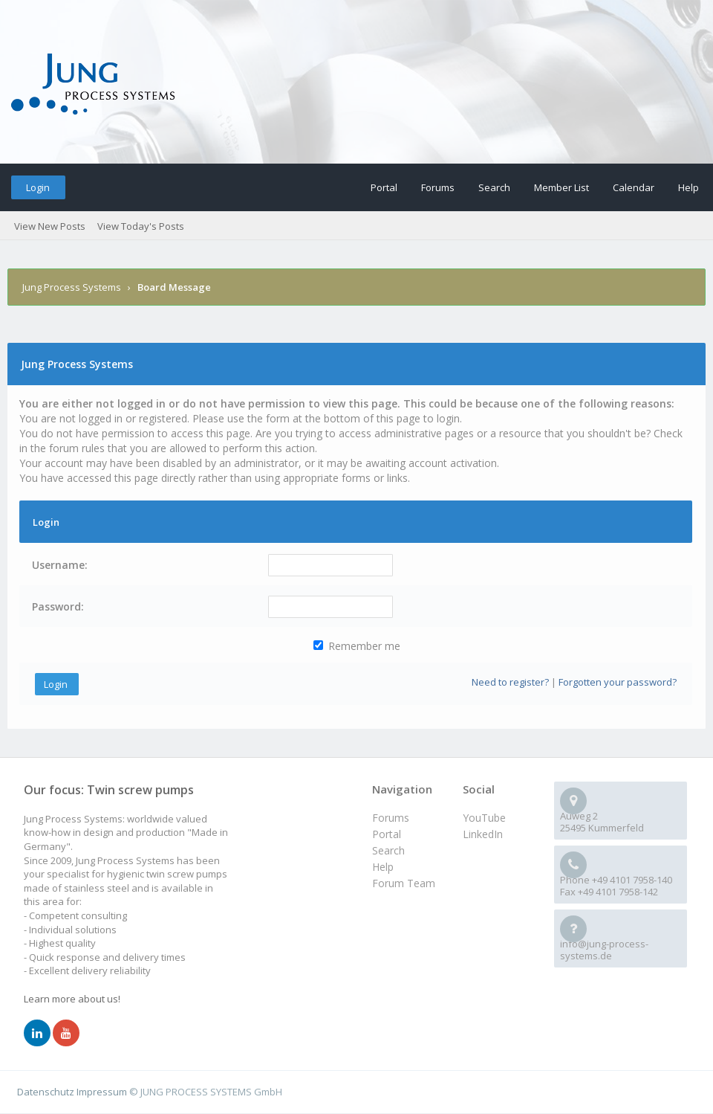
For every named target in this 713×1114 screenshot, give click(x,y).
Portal (384, 187)
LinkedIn (483, 834)
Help (688, 187)
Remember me (356, 646)
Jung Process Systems (71, 287)
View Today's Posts (140, 226)
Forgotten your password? (618, 682)
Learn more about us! (72, 998)
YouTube (484, 818)
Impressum (101, 1091)
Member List (561, 187)
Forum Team (403, 883)
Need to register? (510, 682)
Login (38, 187)
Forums (438, 187)
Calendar (633, 187)
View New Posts (49, 226)
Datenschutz (45, 1091)
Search (494, 187)
